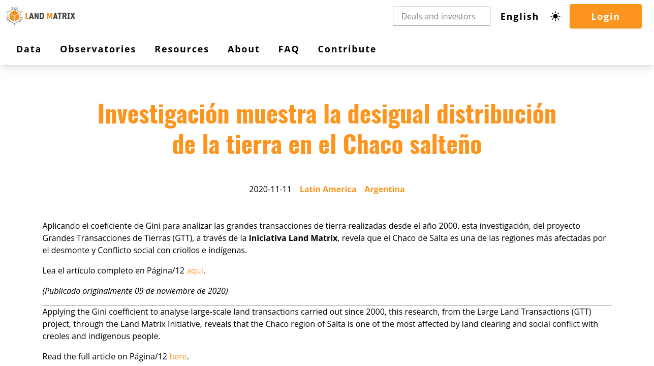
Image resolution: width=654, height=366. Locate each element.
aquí (137, 274)
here (122, 345)
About (37, 162)
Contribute (41, 181)
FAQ (32, 172)
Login (34, 101)
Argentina (106, 231)
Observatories (49, 141)
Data (35, 130)
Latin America (66, 231)
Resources (44, 152)
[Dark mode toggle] (29, 88)
